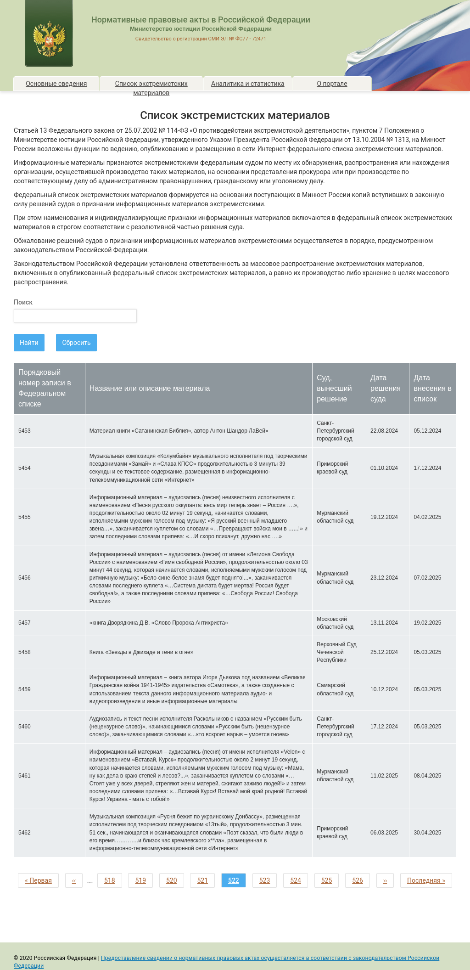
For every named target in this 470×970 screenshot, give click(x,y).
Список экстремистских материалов (151, 85)
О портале (332, 83)
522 (237, 881)
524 (297, 880)
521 (204, 880)
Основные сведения (56, 83)
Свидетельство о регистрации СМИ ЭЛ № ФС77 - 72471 (200, 39)
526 (359, 880)
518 (111, 880)
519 (142, 880)
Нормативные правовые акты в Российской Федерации (200, 19)
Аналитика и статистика (248, 83)
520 (173, 880)
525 (328, 880)
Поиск (23, 302)
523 (266, 880)
